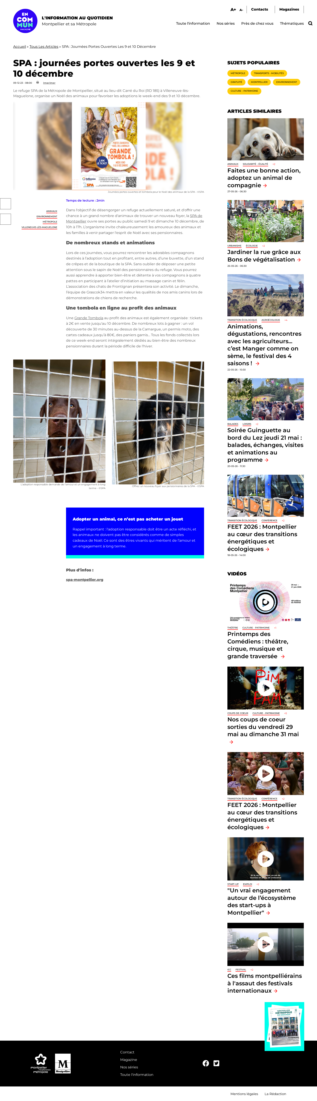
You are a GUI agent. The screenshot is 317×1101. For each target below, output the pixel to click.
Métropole (50, 222)
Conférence (269, 520)
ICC (229, 969)
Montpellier (259, 82)
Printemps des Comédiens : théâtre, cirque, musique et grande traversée (257, 645)
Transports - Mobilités (269, 73)
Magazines (289, 9)
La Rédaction (275, 1094)
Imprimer (49, 82)
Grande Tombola (88, 318)
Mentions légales (244, 1094)
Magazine (128, 1060)
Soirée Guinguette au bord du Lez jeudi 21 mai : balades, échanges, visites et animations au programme (265, 445)
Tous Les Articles (43, 46)
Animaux (51, 211)
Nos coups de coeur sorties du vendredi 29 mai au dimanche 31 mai (263, 727)
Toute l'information (193, 23)
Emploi (247, 884)
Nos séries (226, 23)
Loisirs (247, 424)
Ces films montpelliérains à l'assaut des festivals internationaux (264, 983)
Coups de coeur (237, 713)
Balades (232, 424)
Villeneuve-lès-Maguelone (39, 227)
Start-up (233, 884)
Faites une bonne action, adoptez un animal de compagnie (263, 178)
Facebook (5, 203)
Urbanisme (234, 246)
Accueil (19, 46)
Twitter (5, 219)
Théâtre (232, 627)
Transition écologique (242, 320)
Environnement (47, 216)
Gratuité (236, 82)
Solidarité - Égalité (255, 164)
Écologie (252, 246)
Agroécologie (271, 320)
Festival (241, 969)
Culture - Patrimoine (244, 91)
